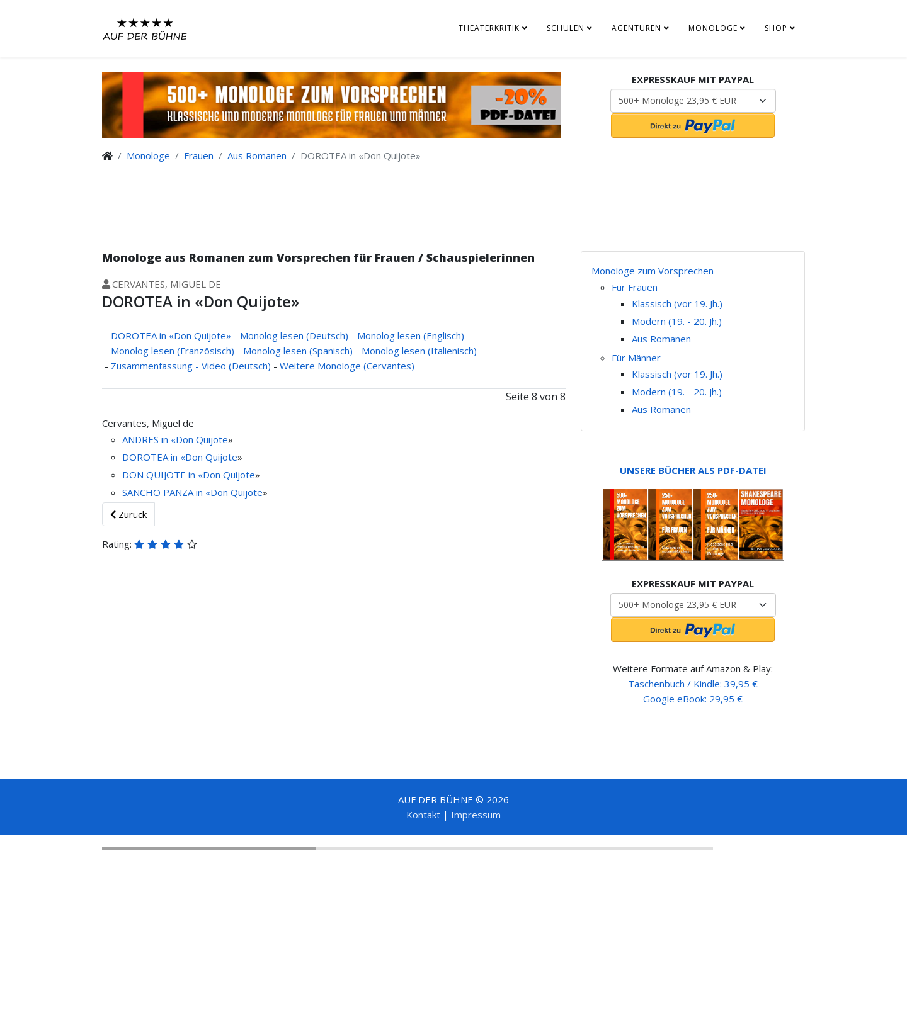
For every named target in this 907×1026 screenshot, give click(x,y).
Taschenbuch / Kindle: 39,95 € (693, 683)
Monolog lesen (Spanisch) (298, 350)
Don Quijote (202, 439)
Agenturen (636, 28)
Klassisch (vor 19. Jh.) (677, 303)
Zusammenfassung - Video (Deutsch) (191, 365)
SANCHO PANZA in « (166, 492)
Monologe (713, 28)
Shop (776, 28)
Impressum (476, 814)
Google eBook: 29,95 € (693, 698)
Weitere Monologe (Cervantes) (347, 365)
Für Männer (636, 357)
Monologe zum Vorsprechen (652, 270)
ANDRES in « (149, 439)
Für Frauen (635, 287)
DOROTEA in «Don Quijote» (171, 335)
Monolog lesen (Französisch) (172, 350)
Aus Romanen (257, 155)
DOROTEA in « (153, 457)
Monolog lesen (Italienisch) (419, 350)
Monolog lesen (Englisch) (410, 335)
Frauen (199, 155)
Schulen (566, 28)
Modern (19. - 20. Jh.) (677, 321)
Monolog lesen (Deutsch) (294, 335)
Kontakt (423, 814)
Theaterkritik (489, 28)
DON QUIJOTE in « (162, 474)
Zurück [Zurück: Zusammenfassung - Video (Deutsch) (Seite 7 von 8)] (128, 514)
